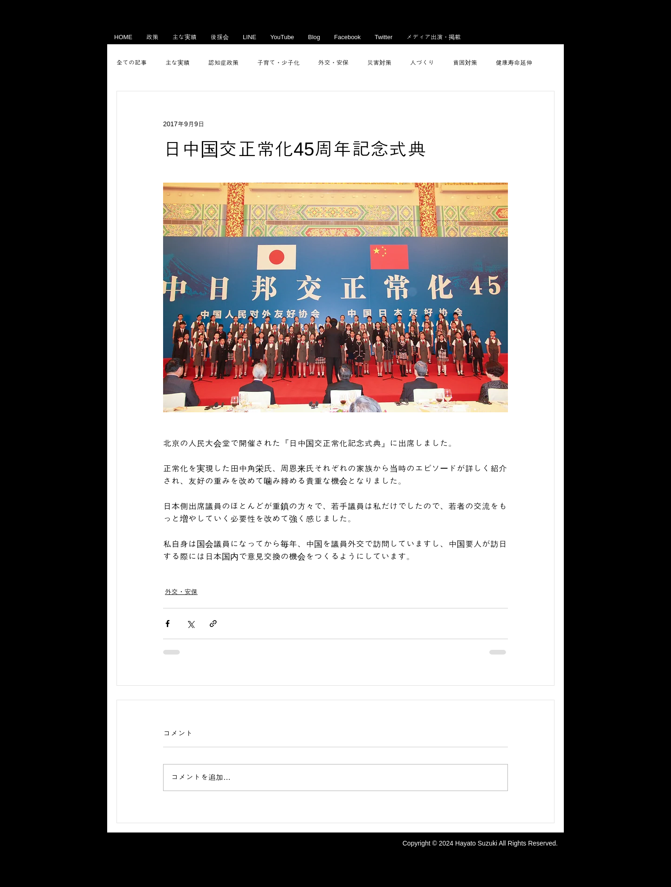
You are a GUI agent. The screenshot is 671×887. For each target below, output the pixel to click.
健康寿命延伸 (514, 62)
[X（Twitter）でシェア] (190, 623)
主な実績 (177, 62)
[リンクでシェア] (213, 623)
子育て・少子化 (278, 62)
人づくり (422, 62)
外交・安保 (333, 62)
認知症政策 (223, 62)
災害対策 (379, 62)
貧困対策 (465, 62)
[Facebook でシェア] (167, 623)
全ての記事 (131, 62)
